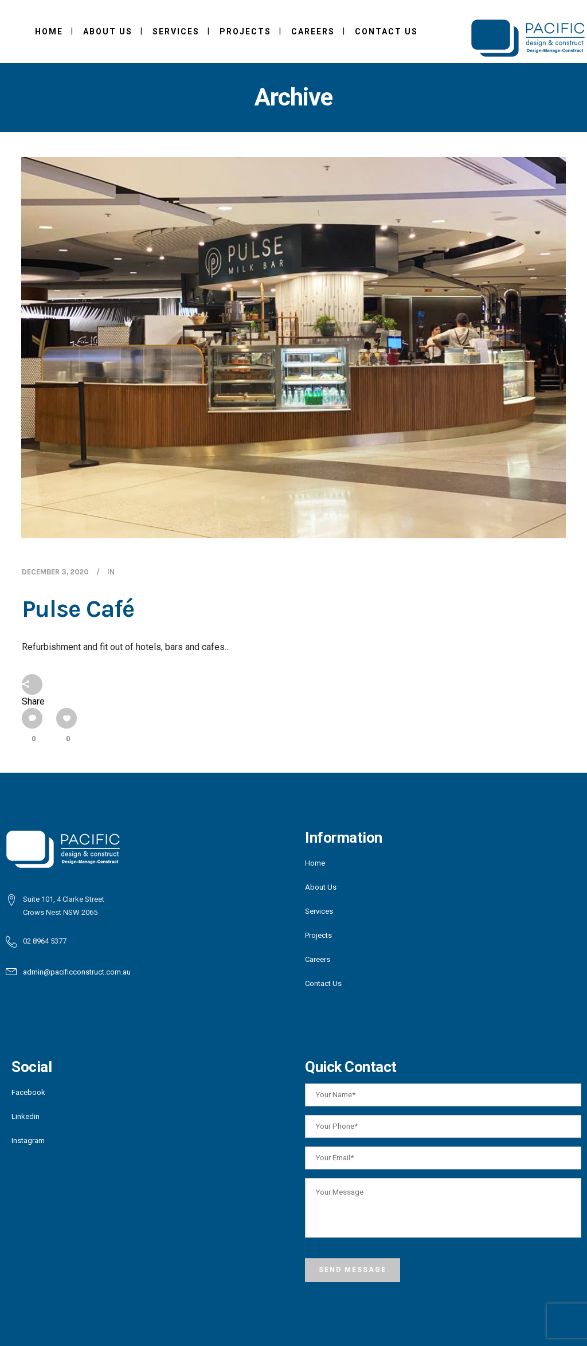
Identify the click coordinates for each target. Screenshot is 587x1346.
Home (315, 863)
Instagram (28, 1140)
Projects (318, 935)
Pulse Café (78, 608)
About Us (320, 887)
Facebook (28, 1092)
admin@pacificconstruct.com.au (77, 972)
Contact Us (323, 983)
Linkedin (25, 1116)
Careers (317, 959)
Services (319, 911)
